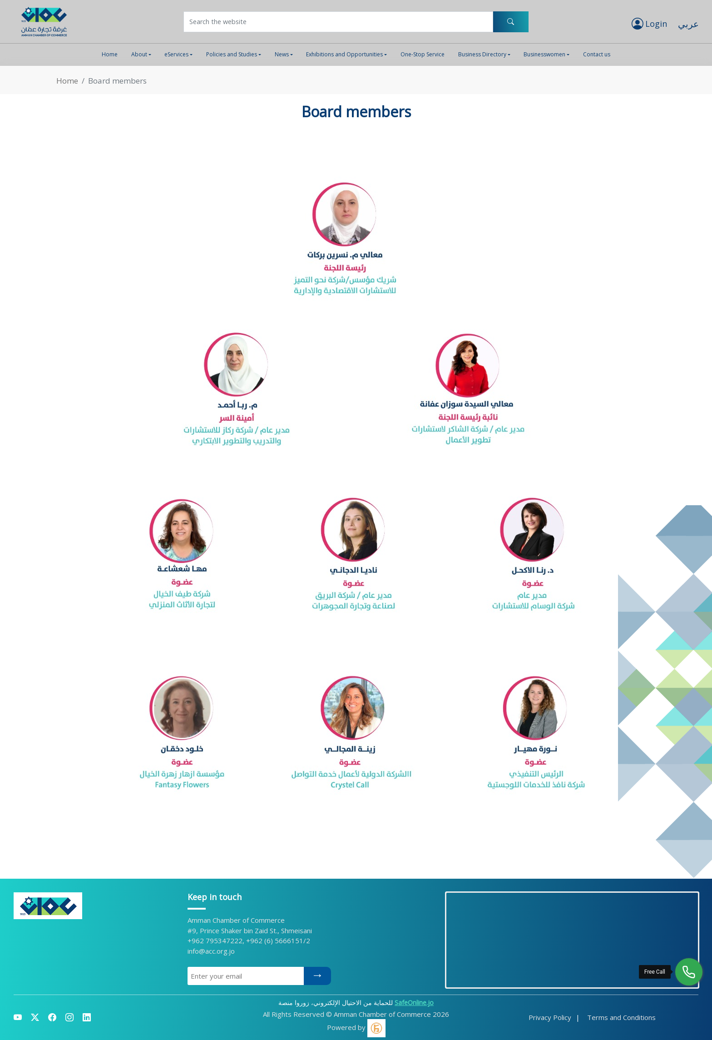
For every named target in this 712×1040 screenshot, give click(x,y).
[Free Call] (688, 971)
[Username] (338, 21)
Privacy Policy (550, 1017)
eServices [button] (176, 54)
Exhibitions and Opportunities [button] (344, 54)
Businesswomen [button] (544, 54)
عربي (688, 24)
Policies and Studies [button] (231, 54)
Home (110, 54)
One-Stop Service (422, 54)
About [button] (139, 54)
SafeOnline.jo (414, 1002)
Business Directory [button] (482, 54)
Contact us (596, 54)
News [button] (282, 54)
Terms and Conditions (621, 1017)
